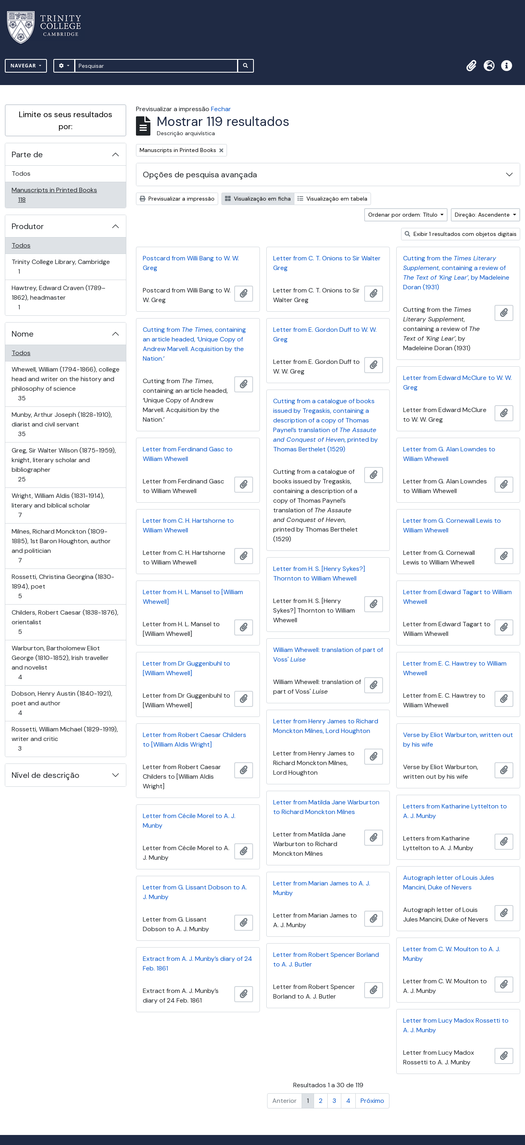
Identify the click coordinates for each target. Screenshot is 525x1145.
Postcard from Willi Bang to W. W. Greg (191, 263)
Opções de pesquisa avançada (200, 174)
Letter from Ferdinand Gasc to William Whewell (188, 454)
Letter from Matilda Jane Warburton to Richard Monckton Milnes (326, 807)
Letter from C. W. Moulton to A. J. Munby (451, 954)
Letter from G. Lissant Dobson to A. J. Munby (195, 892)
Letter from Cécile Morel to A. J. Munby (189, 821)
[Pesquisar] (156, 66)
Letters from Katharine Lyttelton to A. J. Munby (455, 811)
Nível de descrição (45, 775)
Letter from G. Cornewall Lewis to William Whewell (452, 525)
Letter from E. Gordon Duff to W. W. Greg (325, 334)
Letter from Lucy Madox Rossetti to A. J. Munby (456, 1025)
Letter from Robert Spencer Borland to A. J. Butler (326, 959)
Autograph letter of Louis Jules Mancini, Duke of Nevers (448, 882)
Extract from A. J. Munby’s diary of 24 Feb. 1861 (197, 963)
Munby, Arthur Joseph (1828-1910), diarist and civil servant (61, 424)
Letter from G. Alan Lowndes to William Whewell (449, 454)
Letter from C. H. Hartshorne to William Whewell (188, 525)
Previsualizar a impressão (177, 198)
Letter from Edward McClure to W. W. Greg (457, 383)
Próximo (372, 1100)
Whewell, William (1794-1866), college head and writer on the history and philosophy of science (65, 383)
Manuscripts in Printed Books (54, 195)
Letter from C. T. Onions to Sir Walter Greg (327, 263)
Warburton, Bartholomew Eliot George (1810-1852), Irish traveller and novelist (60, 662)
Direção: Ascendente (483, 214)
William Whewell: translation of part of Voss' (328, 655)
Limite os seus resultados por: (65, 120)
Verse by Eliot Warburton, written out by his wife (458, 740)
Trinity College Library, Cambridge (60, 266)
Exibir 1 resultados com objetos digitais (461, 234)
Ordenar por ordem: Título (403, 214)
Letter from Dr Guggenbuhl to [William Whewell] (186, 668)
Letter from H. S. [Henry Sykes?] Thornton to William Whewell (319, 573)
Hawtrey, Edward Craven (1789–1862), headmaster (58, 297)
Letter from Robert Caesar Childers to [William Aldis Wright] (194, 740)
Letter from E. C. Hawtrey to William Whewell (455, 668)
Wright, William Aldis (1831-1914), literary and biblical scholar (57, 505)
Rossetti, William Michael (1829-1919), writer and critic (64, 738)
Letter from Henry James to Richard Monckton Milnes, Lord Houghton (325, 726)
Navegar (24, 65)
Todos (21, 173)
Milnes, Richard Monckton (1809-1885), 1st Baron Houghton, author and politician (61, 545)
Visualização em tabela (332, 198)
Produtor (28, 226)
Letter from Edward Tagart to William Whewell (457, 597)
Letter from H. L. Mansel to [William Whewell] (193, 597)
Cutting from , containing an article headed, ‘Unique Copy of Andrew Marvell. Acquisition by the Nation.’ (194, 344)
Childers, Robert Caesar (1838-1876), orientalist (64, 622)
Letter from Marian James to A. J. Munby (321, 888)
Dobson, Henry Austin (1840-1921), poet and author (61, 703)
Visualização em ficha (258, 198)
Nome (23, 334)
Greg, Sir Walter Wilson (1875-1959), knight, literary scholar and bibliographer (63, 464)
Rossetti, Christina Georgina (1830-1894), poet (62, 586)
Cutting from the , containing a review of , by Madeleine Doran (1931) (456, 272)
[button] (471, 66)
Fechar (221, 109)
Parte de (27, 154)
